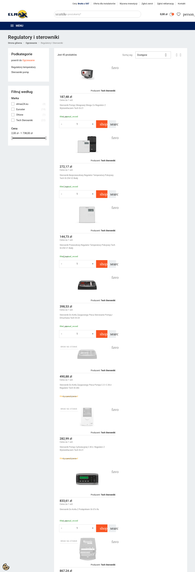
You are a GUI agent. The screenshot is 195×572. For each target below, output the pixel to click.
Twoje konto (153, 530)
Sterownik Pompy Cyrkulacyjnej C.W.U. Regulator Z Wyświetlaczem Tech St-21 (148, 246)
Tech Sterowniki (31, 120)
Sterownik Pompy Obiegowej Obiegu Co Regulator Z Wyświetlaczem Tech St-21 (83, 106)
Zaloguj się (152, 540)
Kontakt (181, 3)
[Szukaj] (97, 14)
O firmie (104, 544)
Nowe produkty (62, 540)
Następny (176, 479)
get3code (90, 568)
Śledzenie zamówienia (157, 536)
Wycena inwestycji (128, 3)
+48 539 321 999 (18, 550)
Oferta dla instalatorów (104, 3)
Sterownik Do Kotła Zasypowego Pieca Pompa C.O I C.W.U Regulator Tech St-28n (86, 246)
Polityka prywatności (111, 536)
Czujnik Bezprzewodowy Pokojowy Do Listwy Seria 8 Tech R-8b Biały (153, 378)
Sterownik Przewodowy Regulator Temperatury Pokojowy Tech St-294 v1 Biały (85, 176)
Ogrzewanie (28, 60)
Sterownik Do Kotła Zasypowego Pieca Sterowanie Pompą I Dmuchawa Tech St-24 (152, 176)
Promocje (59, 536)
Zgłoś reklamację (165, 3)
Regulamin (105, 540)
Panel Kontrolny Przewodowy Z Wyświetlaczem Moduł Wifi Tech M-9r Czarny (86, 378)
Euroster (31, 109)
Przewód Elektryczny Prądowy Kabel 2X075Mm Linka (149, 447)
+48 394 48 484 (18, 554)
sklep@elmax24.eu (19, 558)
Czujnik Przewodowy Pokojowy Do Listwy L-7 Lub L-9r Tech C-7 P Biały (87, 448)
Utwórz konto (153, 544)
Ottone (31, 114)
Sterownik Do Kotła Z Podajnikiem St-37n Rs (79, 307)
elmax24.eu (31, 104)
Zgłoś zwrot (147, 3)
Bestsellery (59, 544)
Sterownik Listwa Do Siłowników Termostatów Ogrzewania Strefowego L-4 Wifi (152, 308)
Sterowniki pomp (20, 72)
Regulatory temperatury (23, 67)
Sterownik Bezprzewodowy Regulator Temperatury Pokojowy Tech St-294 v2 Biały (153, 106)
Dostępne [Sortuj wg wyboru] (153, 55)
